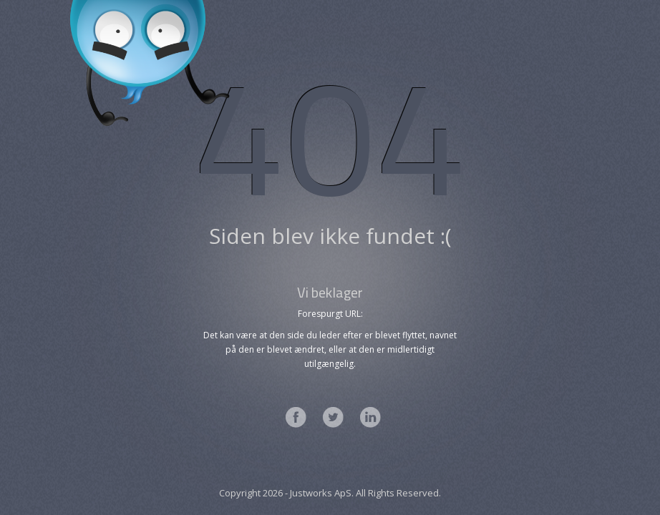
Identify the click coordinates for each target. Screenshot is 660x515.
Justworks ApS (320, 492)
